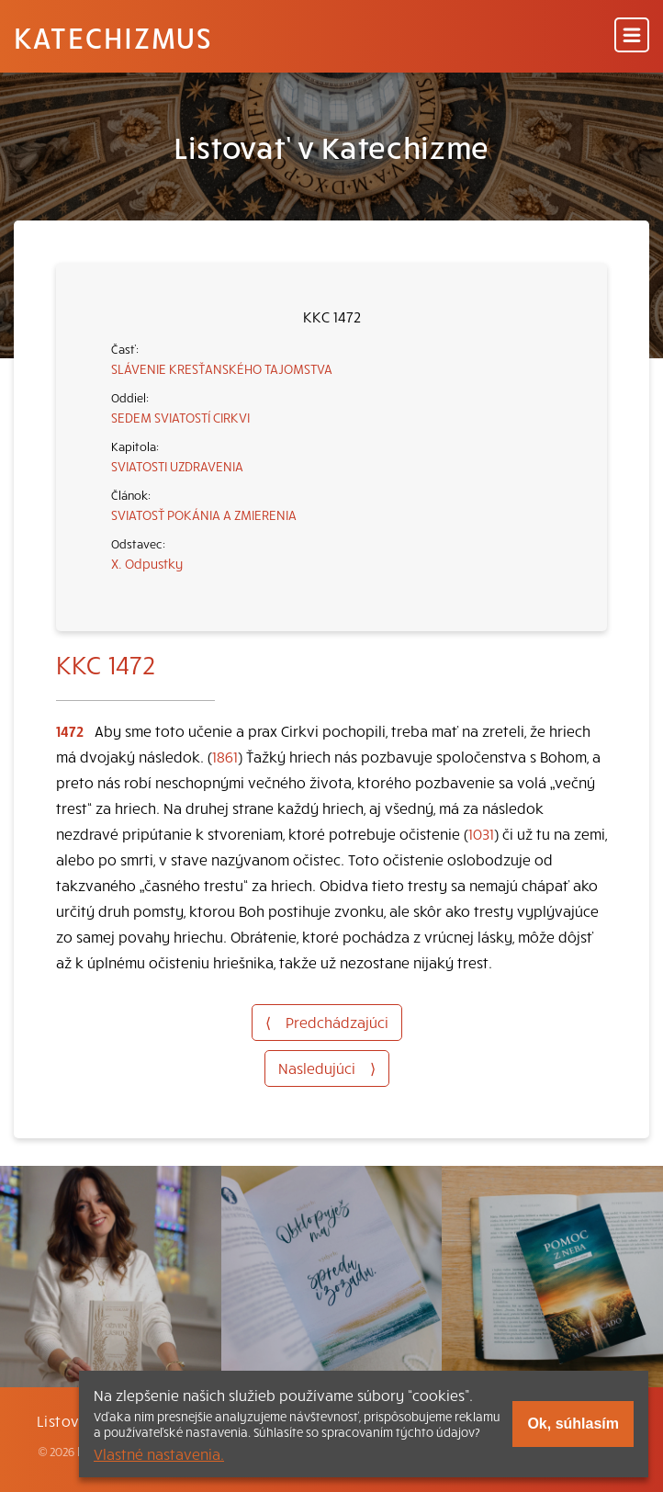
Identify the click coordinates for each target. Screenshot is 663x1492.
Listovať (66, 1420)
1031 (481, 833)
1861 (225, 756)
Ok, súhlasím (573, 1423)
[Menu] (631, 36)
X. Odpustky (147, 563)
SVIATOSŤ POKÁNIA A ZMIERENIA (204, 514)
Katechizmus (113, 36)
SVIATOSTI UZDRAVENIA (177, 466)
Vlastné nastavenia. (159, 1453)
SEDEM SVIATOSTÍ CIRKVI (180, 417)
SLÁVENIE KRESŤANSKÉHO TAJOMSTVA (221, 368)
